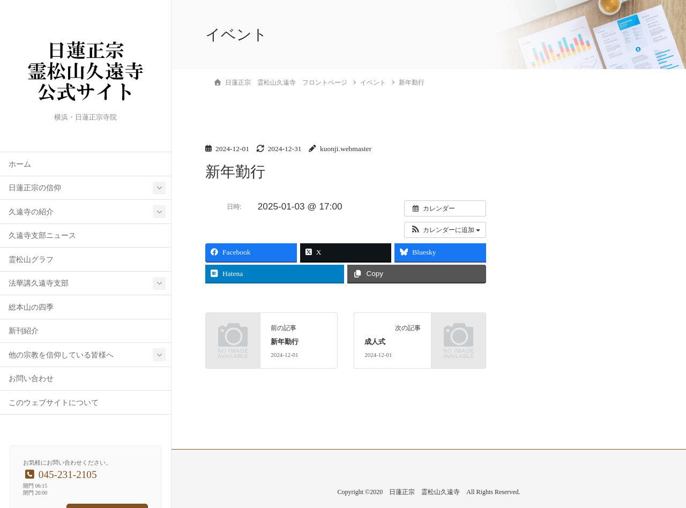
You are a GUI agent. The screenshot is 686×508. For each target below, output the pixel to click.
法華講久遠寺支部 (39, 283)
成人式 (374, 342)
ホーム (20, 164)
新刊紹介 (24, 331)
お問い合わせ (31, 379)
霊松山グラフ (31, 260)
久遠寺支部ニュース (42, 235)
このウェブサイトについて (54, 403)
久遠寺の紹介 (31, 212)
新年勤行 (285, 342)
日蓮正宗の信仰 (35, 188)
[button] (445, 229)
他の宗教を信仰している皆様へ (61, 355)
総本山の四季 (31, 307)
